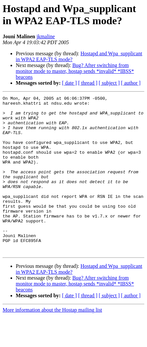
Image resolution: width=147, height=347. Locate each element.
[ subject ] (109, 83)
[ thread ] (87, 83)
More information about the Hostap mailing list (52, 341)
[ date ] (69, 83)
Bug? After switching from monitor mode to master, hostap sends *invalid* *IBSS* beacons (75, 71)
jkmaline (45, 36)
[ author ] (131, 83)
